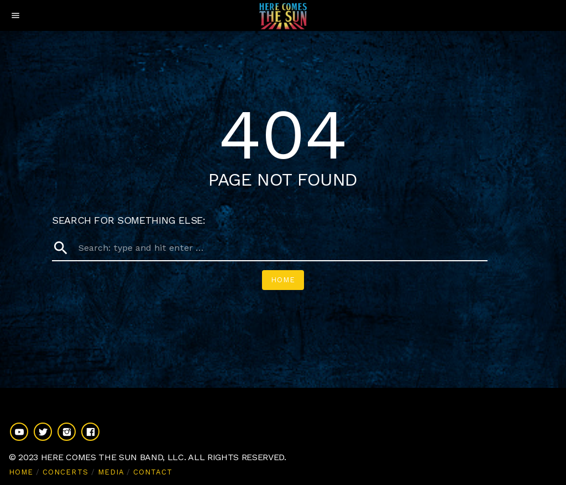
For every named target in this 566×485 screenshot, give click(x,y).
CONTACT (152, 472)
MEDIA (111, 472)
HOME (21, 472)
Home (283, 280)
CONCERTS (65, 472)
